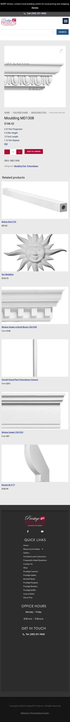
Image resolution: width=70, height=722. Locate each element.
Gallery (26, 553)
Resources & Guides (33, 549)
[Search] (28, 32)
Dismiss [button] (35, 8)
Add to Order (33, 151)
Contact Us (28, 564)
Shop (25, 568)
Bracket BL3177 (8, 485)
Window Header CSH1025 (12, 432)
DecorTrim (27, 597)
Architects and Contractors (34, 556)
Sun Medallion (8, 274)
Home (7, 113)
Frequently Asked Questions (35, 560)
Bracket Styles (29, 579)
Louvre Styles (28, 594)
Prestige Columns (30, 571)
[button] (66, 21)
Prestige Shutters (30, 586)
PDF (6, 144)
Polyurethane (20, 113)
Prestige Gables (29, 575)
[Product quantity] (13, 152)
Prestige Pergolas (30, 582)
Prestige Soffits (29, 590)
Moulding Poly (38, 113)
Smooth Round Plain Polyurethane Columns (20, 380)
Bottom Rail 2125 (9, 222)
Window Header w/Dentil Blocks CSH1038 (19, 327)
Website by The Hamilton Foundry (35, 713)
